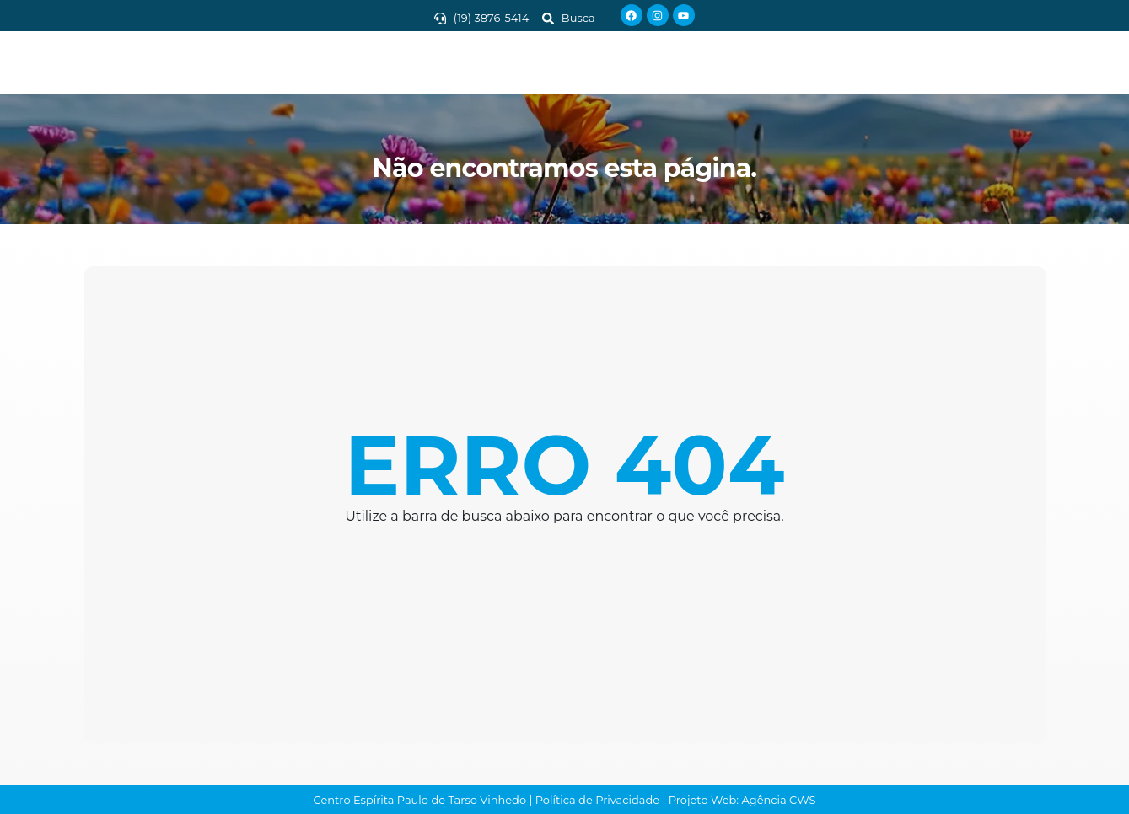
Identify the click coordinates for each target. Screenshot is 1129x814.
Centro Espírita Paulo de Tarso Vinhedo (420, 799)
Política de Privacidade (597, 799)
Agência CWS (779, 799)
